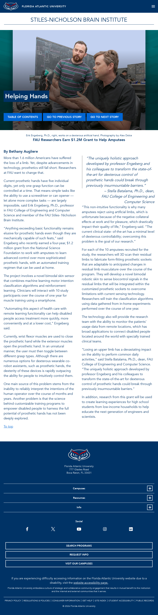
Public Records (145, 600)
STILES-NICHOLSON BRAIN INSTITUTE (79, 20)
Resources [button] (79, 498)
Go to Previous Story (64, 117)
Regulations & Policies (36, 600)
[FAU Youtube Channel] (79, 529)
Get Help (87, 600)
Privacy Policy (13, 600)
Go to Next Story (105, 117)
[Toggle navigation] (153, 6)
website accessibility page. (90, 583)
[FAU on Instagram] (105, 529)
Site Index (100, 600)
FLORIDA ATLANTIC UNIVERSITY (44, 6)
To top (8, 426)
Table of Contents (23, 117)
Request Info (79, 554)
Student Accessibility (121, 600)
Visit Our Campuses (79, 563)
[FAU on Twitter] (53, 529)
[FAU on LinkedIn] (131, 529)
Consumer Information (66, 600)
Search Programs (79, 545)
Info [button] (79, 507)
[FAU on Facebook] (27, 529)
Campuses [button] (79, 488)
